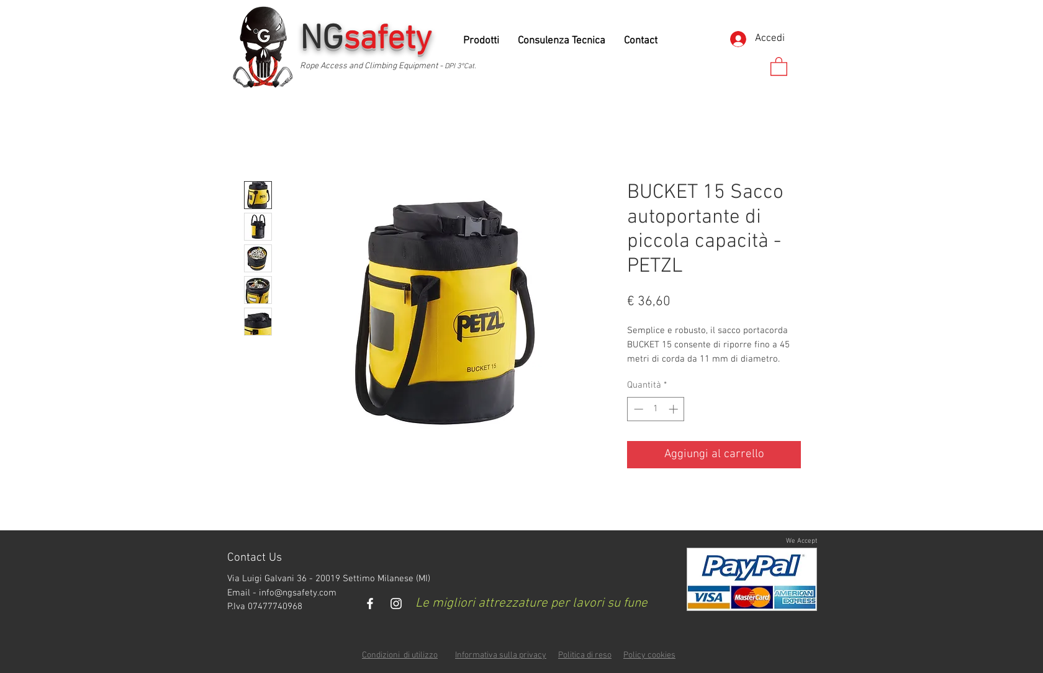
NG (370, 39)
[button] (778, 66)
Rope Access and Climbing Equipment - (372, 66)
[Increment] (674, 409)
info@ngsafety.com (297, 593)
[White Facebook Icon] (370, 603)
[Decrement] (637, 409)
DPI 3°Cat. (460, 66)
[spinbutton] (656, 409)
